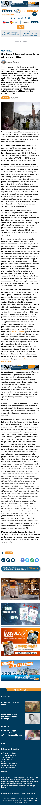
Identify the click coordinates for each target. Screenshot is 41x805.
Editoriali (24, 41)
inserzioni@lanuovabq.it (9, 767)
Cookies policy (15, 793)
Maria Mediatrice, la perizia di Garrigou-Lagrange (9, 716)
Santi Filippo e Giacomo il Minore (30, 33)
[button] (20, 27)
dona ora (34, 22)
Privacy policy (5, 793)
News (7, 22)
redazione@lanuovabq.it (9, 763)
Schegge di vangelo (11, 33)
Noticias (15, 22)
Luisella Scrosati (12, 62)
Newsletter (25, 22)
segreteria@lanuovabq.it (9, 765)
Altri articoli (21, 689)
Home (16, 41)
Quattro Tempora (18, 332)
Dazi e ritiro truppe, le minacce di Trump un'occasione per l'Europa (11, 733)
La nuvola (5, 726)
